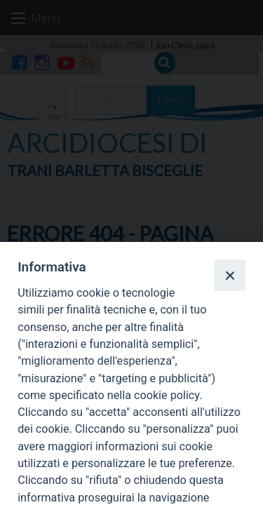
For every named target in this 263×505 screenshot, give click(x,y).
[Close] (229, 275)
